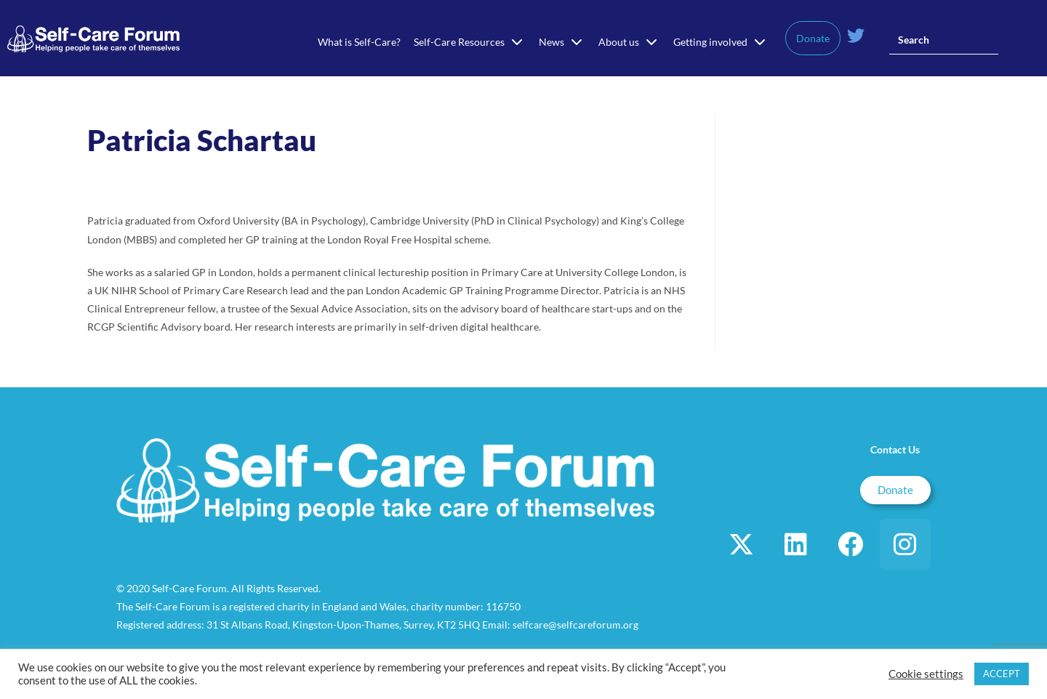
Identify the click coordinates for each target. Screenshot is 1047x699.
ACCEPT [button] (1001, 673)
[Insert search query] (943, 39)
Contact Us (895, 449)
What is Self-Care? (359, 42)
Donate (813, 38)
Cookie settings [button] (925, 674)
